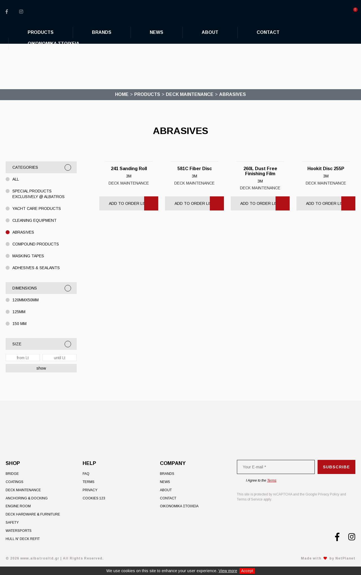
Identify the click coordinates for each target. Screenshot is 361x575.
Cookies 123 (94, 498)
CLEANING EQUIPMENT (34, 220)
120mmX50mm (25, 300)
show (41, 368)
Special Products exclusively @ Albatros (38, 194)
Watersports (19, 531)
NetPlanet (345, 558)
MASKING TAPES (28, 256)
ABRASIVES (23, 232)
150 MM (19, 323)
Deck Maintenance (129, 183)
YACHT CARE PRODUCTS (36, 208)
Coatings (14, 482)
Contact (168, 498)
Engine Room (18, 506)
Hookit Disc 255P (325, 168)
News (165, 482)
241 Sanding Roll (129, 168)
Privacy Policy (328, 494)
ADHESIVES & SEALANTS (36, 267)
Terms (88, 482)
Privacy (90, 490)
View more (228, 571)
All (15, 179)
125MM (18, 312)
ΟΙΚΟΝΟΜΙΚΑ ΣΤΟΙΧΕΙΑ (179, 506)
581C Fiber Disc (194, 168)
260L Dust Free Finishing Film (260, 171)
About (166, 490)
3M (128, 176)
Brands (167, 474)
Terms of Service (250, 499)
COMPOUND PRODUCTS (35, 244)
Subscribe (336, 467)
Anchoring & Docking (27, 498)
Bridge (12, 474)
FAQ (86, 474)
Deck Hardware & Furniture (33, 514)
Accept (247, 571)
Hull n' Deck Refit (23, 539)
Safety (12, 522)
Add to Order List (129, 203)
